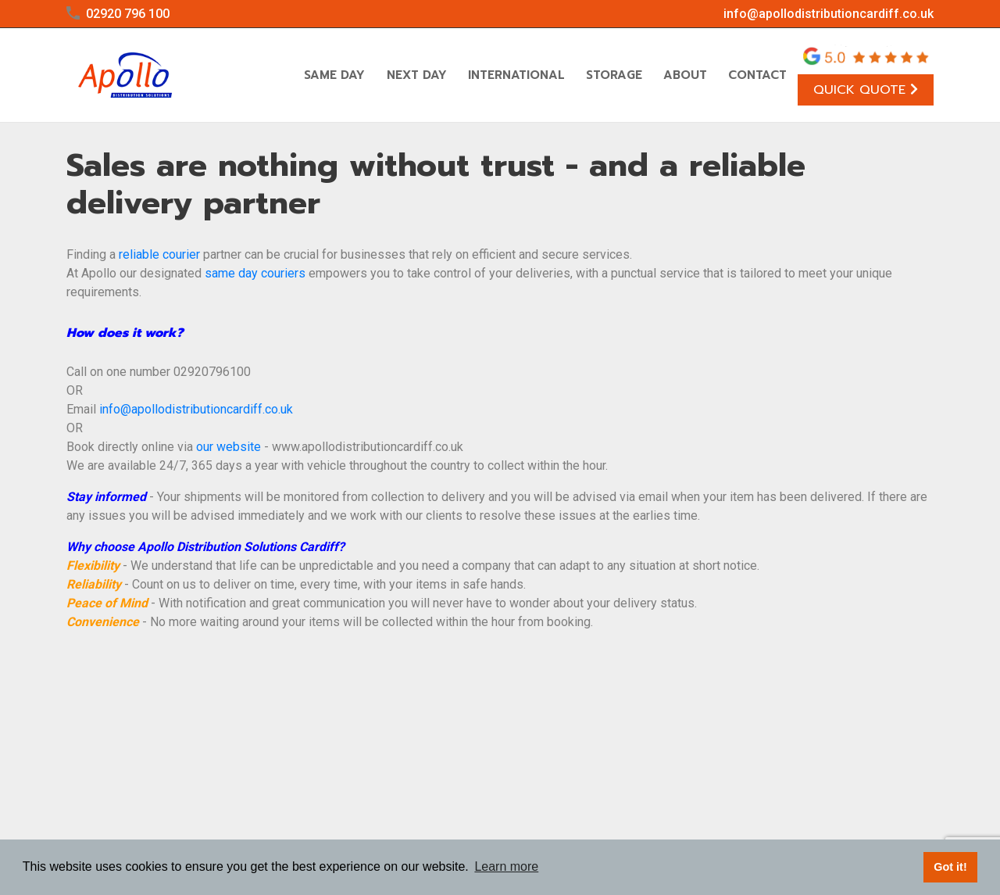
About (685, 75)
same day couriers (255, 273)
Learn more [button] (506, 866)
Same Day (334, 75)
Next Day (417, 75)
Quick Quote (865, 89)
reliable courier (159, 254)
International (516, 75)
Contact (757, 75)
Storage (614, 75)
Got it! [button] (950, 867)
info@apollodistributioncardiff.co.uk (828, 13)
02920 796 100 (128, 13)
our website (228, 446)
